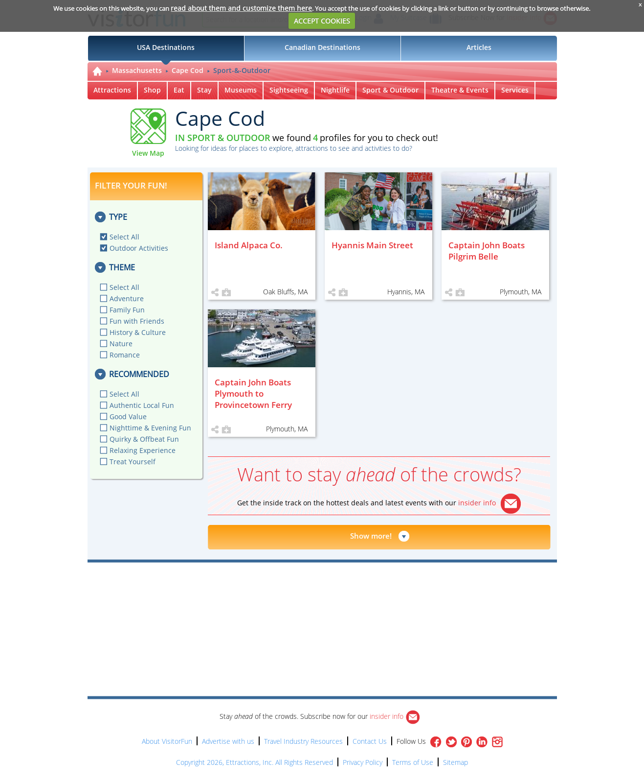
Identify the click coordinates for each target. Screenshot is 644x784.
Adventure (127, 298)
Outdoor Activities (139, 248)
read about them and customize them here (241, 8)
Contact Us (370, 741)
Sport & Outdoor (390, 90)
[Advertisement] (367, 591)
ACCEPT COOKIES (322, 20)
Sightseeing (288, 90)
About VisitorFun (167, 741)
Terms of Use (412, 762)
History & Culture (138, 332)
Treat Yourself (132, 461)
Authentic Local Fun (142, 405)
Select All (124, 236)
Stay (204, 90)
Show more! (371, 536)
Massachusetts (137, 70)
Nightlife (335, 90)
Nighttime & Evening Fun (150, 427)
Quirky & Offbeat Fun (144, 439)
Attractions (112, 90)
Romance (125, 354)
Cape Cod (187, 70)
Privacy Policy (362, 762)
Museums (240, 90)
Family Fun (127, 309)
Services (515, 90)
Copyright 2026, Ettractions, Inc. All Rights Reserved (254, 762)
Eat (179, 90)
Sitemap (455, 762)
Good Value (128, 416)
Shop (152, 90)
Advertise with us (228, 741)
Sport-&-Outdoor (241, 70)
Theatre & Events (460, 90)
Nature (121, 343)
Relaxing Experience (143, 450)
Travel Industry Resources (303, 741)
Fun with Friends (137, 321)
